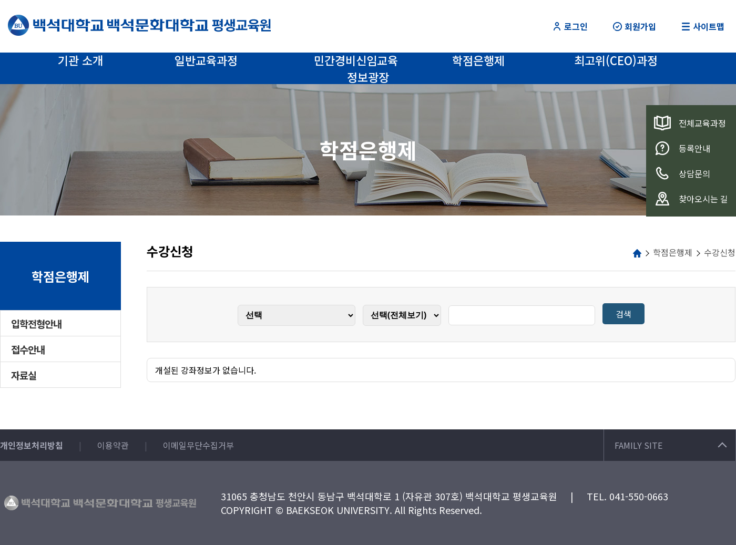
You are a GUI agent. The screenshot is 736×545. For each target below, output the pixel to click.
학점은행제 (478, 60)
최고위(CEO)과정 (616, 60)
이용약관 (113, 445)
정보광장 (368, 76)
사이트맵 (702, 26)
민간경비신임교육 (356, 60)
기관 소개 (80, 60)
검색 (623, 313)
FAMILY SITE (671, 445)
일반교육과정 (206, 60)
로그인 (570, 26)
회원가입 (634, 26)
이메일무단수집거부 (198, 445)
